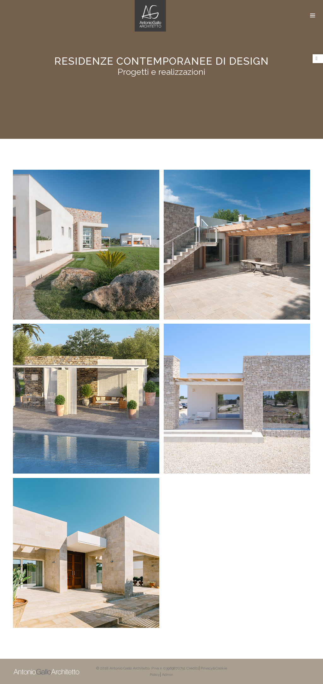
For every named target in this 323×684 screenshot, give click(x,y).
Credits (192, 668)
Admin (167, 674)
